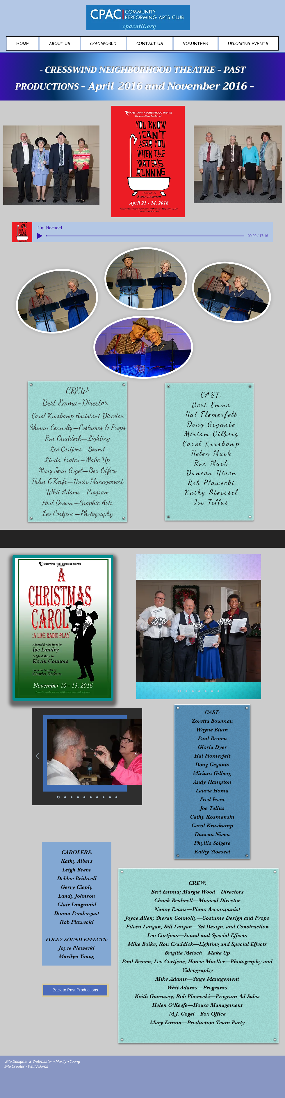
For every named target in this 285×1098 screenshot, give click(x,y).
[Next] (255, 626)
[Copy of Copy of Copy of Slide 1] (199, 691)
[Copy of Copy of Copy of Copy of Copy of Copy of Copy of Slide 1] (116, 797)
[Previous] (141, 626)
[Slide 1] (179, 691)
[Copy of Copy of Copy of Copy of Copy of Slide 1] (212, 691)
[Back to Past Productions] (75, 990)
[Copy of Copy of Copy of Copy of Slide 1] (205, 691)
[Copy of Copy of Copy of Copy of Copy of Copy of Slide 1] (218, 691)
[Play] (39, 236)
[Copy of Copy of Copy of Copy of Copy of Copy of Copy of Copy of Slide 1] (65, 797)
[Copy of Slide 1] (186, 691)
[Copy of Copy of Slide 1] (193, 691)
